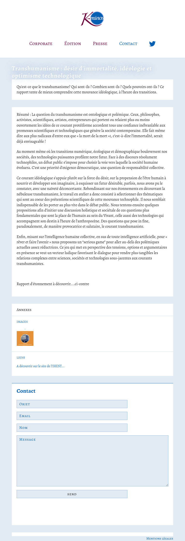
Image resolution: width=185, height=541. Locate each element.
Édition (72, 43)
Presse (100, 43)
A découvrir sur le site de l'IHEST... (41, 366)
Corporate (41, 43)
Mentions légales (159, 538)
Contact (128, 43)
